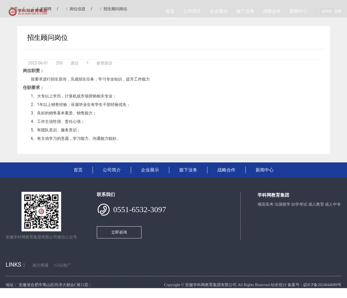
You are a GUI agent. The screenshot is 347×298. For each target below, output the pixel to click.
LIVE (326, 11)
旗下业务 (245, 11)
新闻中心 (299, 11)
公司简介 (192, 11)
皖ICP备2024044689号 (322, 285)
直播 (338, 11)
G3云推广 (62, 265)
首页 (170, 11)
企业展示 (219, 11)
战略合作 (272, 11)
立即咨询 (119, 232)
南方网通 (40, 265)
